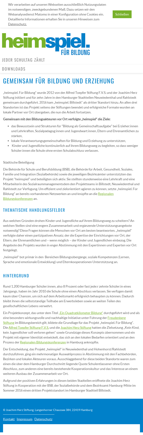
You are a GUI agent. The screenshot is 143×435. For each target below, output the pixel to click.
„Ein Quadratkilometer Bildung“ (81, 313)
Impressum (24, 419)
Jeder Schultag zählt (23, 60)
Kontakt (9, 419)
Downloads (13, 69)
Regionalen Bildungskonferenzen (43, 342)
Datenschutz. (17, 24)
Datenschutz (43, 419)
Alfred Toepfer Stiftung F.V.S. (29, 327)
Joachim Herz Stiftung (75, 327)
